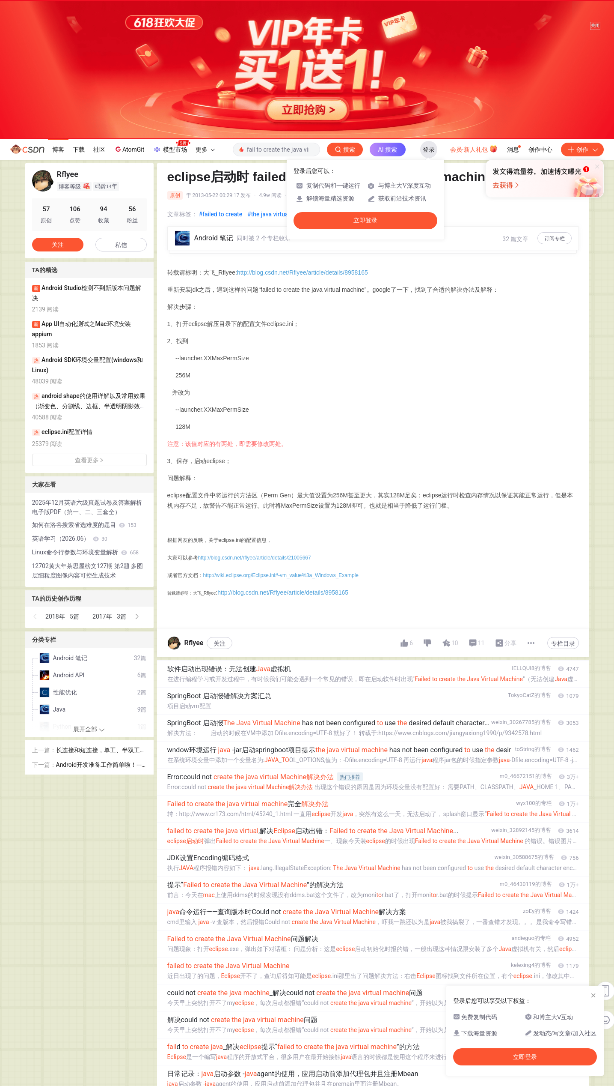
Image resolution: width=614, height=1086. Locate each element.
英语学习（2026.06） (69, 538)
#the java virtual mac (275, 214)
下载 (79, 149)
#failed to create (221, 214)
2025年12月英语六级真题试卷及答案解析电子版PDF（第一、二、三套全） (87, 507)
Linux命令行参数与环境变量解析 (85, 552)
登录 (429, 149)
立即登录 (365, 220)
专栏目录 (563, 643)
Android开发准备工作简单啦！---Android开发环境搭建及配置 (100, 765)
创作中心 (540, 149)
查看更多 (89, 460)
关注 (219, 643)
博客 (58, 149)
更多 (205, 149)
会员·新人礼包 (474, 148)
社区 (99, 149)
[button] (35, 616)
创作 (582, 149)
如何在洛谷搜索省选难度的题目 (84, 524)
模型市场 (171, 147)
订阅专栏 (554, 239)
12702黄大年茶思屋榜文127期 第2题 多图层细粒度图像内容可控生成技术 (87, 570)
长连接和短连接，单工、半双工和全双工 (101, 751)
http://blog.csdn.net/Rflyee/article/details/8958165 (302, 272)
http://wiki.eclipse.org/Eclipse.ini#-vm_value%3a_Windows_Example (281, 575)
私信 (121, 245)
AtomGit (129, 149)
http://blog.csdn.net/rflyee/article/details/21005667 (254, 558)
